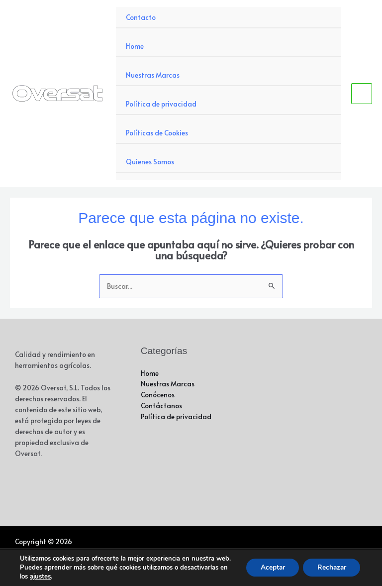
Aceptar (269, 563)
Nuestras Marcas (153, 75)
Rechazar (330, 563)
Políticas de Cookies (157, 132)
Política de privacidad (161, 104)
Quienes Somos (150, 161)
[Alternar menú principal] (362, 94)
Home (135, 46)
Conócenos (158, 394)
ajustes (40, 576)
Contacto (141, 17)
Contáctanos (161, 405)
